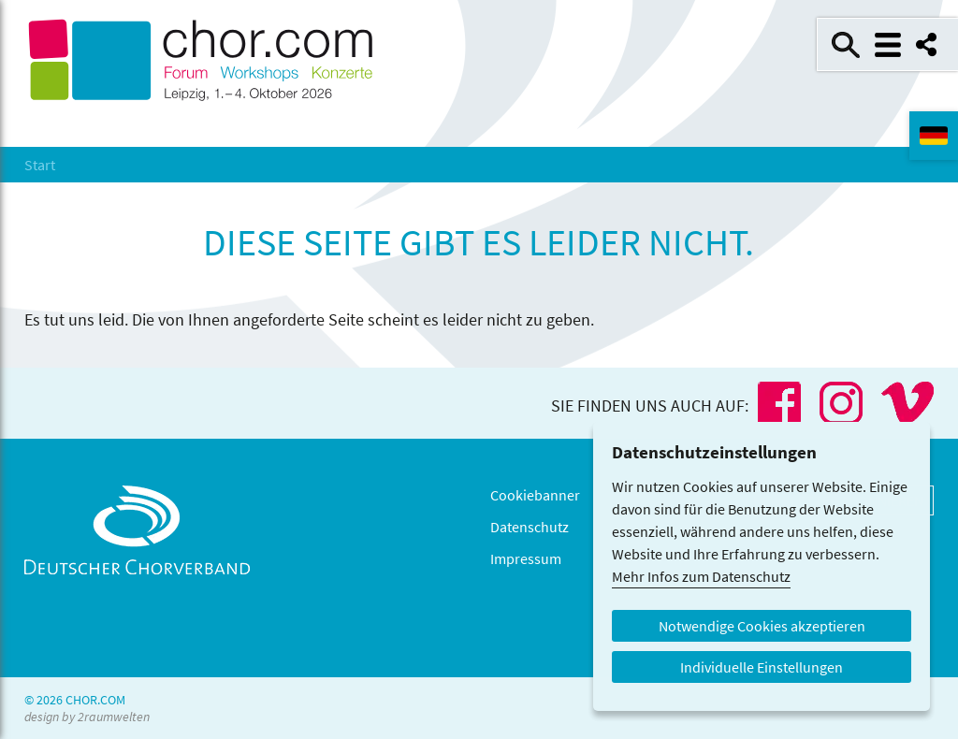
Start (39, 164)
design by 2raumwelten (87, 716)
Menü (888, 45)
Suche (845, 45)
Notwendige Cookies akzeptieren (762, 625)
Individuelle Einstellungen (761, 667)
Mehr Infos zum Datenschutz (701, 576)
